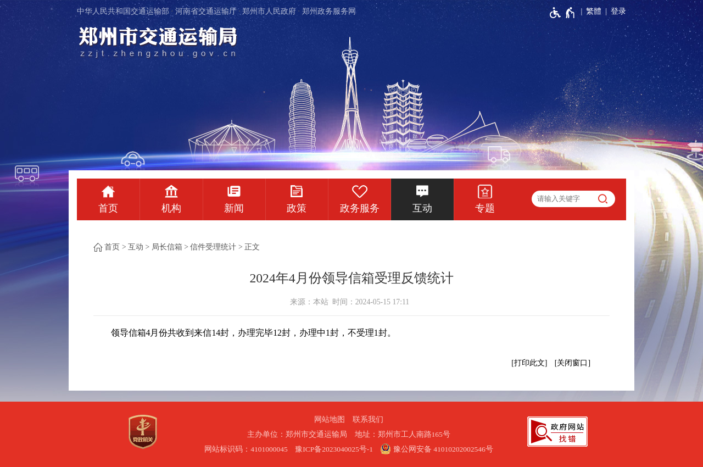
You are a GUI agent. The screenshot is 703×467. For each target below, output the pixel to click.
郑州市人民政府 (269, 11)
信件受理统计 (213, 247)
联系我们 (368, 419)
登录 (618, 11)
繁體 (593, 11)
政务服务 (360, 208)
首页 (108, 208)
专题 (485, 208)
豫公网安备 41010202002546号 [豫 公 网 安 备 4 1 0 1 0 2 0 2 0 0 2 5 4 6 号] (436, 448)
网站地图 (329, 419)
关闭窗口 (572, 363)
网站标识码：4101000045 (246, 449)
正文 (252, 247)
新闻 (234, 208)
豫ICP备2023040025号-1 (334, 449)
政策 (296, 208)
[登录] (613, 11)
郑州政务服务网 (329, 11)
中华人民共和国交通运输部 (123, 11)
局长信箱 (167, 247)
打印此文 (529, 363)
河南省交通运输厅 (206, 11)
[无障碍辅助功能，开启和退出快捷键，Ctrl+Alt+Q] (563, 12)
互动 (422, 208)
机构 (171, 208)
